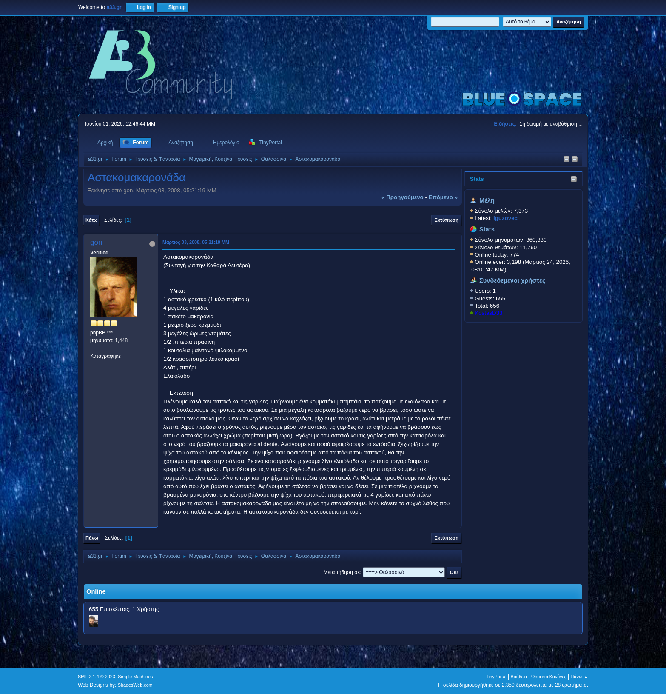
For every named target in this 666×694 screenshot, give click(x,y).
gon (96, 242)
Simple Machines (135, 676)
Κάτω (91, 220)
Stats (477, 179)
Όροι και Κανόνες (548, 676)
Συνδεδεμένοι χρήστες (512, 280)
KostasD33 (488, 313)
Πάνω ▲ (580, 676)
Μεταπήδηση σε (342, 572)
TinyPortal (496, 676)
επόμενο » (443, 197)
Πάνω (91, 537)
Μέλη (487, 200)
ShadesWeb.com (135, 685)
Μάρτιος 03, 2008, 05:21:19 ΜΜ (195, 242)
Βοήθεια (518, 676)
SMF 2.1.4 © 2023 (96, 676)
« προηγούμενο (402, 197)
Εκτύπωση (446, 220)
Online (96, 591)
